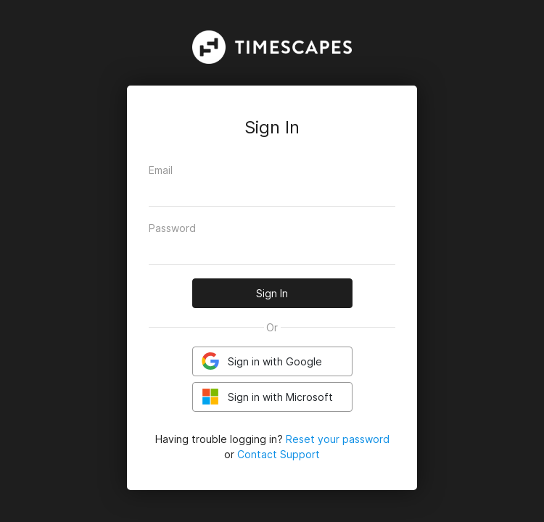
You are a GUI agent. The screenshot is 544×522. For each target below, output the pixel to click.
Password (172, 228)
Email (161, 170)
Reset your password (338, 439)
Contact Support (278, 454)
